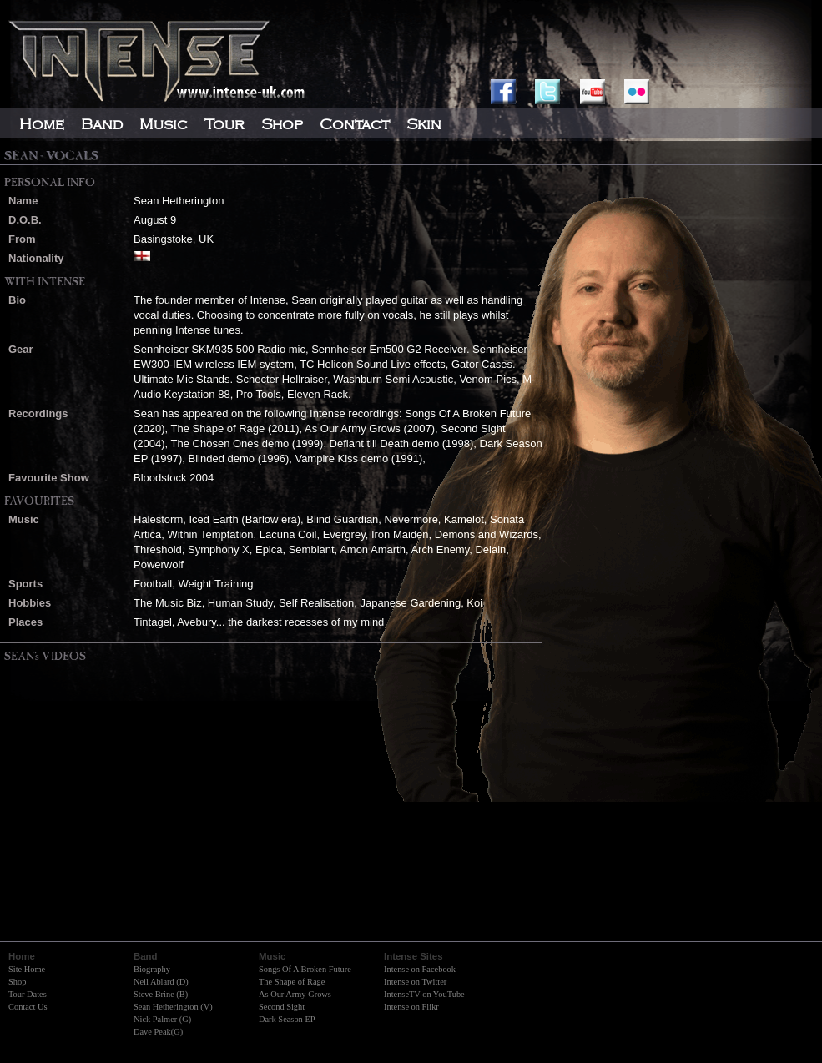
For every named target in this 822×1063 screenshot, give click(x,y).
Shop (17, 981)
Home (41, 124)
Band (102, 124)
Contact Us (27, 1006)
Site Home (26, 969)
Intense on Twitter (415, 981)
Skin (423, 124)
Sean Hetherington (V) (173, 1006)
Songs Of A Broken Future (305, 969)
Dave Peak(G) (158, 1031)
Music (163, 124)
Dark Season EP (287, 1019)
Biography (152, 969)
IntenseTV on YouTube (424, 994)
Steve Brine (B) (161, 994)
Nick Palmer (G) (162, 1019)
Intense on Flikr (411, 1006)
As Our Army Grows (295, 994)
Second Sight (282, 1006)
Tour (224, 124)
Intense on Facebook (420, 969)
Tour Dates (27, 994)
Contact (355, 124)
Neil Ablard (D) (161, 981)
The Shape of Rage (292, 981)
